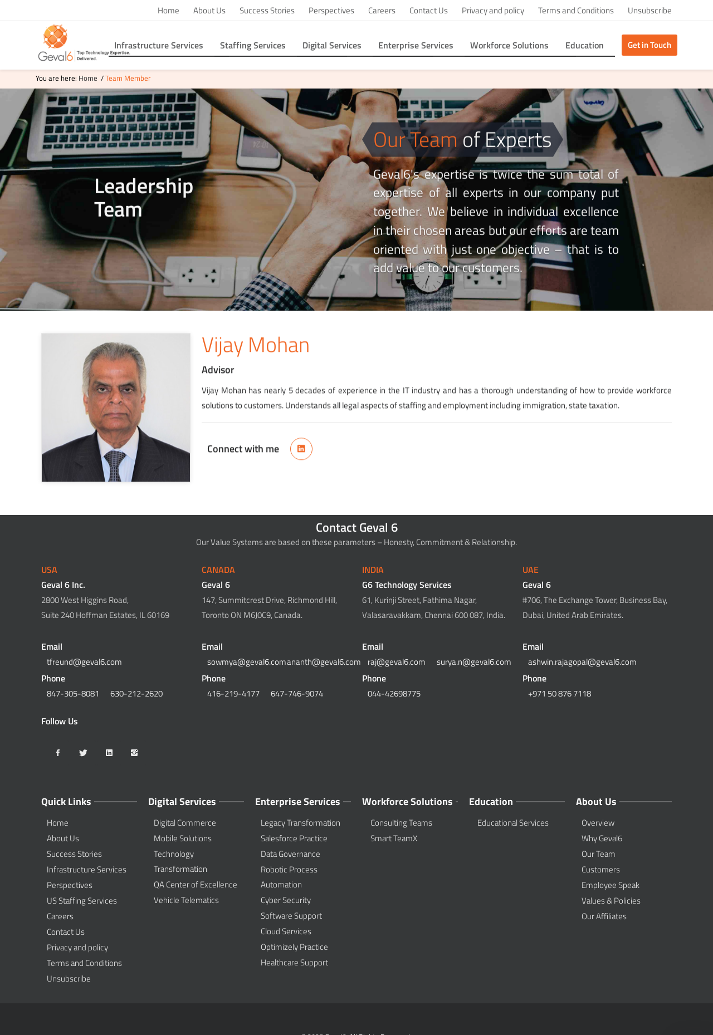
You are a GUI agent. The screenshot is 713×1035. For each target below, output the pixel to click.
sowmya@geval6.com (246, 661)
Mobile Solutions (183, 838)
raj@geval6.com (397, 661)
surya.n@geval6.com (474, 661)
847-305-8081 (73, 693)
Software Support (291, 915)
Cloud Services (286, 931)
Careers (381, 10)
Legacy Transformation (300, 822)
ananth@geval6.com (324, 661)
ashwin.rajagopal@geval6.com (582, 661)
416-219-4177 (233, 693)
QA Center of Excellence (195, 884)
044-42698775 (394, 693)
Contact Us (428, 10)
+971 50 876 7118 (559, 693)
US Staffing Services (82, 900)
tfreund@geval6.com (84, 661)
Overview (598, 822)
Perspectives (331, 10)
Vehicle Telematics (186, 900)
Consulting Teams (401, 822)
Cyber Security (286, 900)
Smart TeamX (393, 838)
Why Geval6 (602, 838)
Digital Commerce (185, 822)
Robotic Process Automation (289, 877)
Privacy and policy (493, 10)
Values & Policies (611, 900)
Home (168, 10)
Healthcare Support (294, 962)
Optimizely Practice (294, 946)
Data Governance (290, 853)
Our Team (599, 853)
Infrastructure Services (86, 869)
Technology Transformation (180, 861)
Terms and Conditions (576, 10)
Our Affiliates (604, 916)
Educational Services (513, 822)
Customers (601, 869)
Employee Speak (610, 885)
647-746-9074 (297, 693)
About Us (209, 10)
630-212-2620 (136, 693)
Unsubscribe (650, 10)
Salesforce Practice (294, 838)
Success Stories (267, 10)
